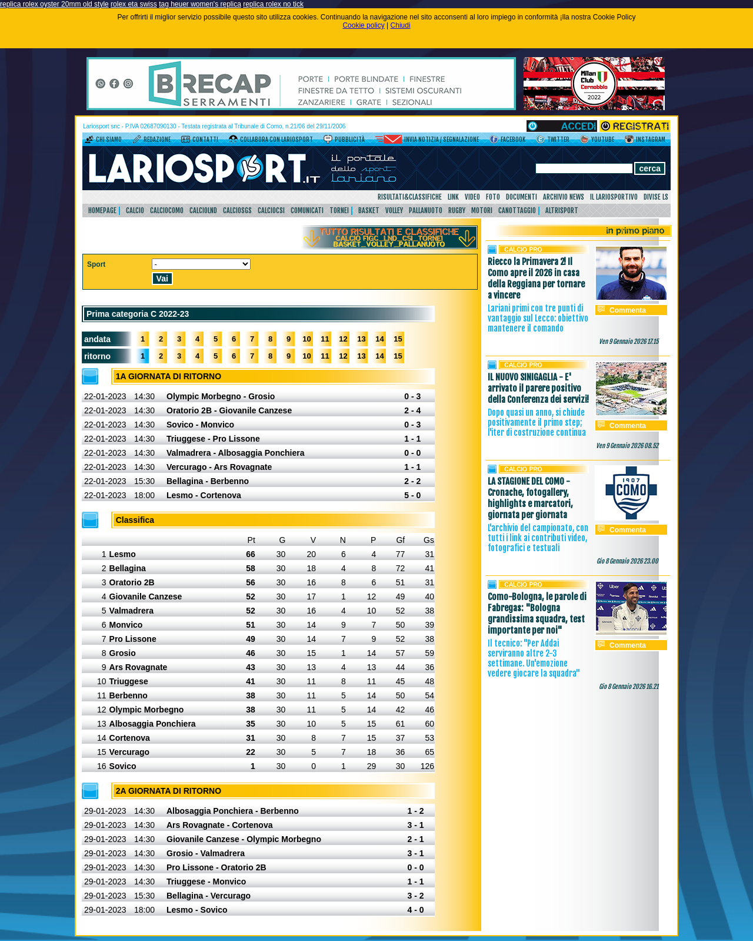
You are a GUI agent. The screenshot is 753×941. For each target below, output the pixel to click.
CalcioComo (167, 210)
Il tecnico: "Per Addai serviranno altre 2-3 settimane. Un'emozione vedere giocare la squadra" (534, 658)
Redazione (157, 139)
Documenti (521, 197)
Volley (394, 210)
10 (306, 338)
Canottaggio (517, 210)
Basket (368, 210)
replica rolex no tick (273, 4)
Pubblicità (350, 139)
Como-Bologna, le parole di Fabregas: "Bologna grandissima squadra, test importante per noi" (537, 613)
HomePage (102, 210)
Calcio (135, 210)
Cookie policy (363, 25)
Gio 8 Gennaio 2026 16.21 (628, 686)
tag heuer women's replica (200, 4)
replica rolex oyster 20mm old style (54, 4)
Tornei (339, 210)
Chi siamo (109, 139)
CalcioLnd (203, 210)
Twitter (558, 139)
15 (398, 338)
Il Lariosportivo (614, 197)
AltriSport (561, 210)
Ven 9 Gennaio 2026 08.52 (627, 446)
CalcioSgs (237, 210)
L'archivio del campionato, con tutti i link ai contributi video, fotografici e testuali (538, 538)
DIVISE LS (656, 197)
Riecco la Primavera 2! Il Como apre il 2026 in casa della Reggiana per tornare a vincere (536, 278)
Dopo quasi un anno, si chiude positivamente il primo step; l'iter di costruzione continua (537, 422)
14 (379, 338)
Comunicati (307, 210)
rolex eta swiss (134, 4)
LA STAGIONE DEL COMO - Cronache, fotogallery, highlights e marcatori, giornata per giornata (530, 498)
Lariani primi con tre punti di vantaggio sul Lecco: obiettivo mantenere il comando (538, 318)
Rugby (456, 210)
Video (472, 197)
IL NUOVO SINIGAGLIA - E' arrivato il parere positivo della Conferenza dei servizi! (538, 388)
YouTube (602, 139)
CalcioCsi (271, 210)
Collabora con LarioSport (276, 139)
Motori (481, 210)
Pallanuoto (425, 210)
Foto (493, 197)
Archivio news (563, 197)
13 (361, 338)
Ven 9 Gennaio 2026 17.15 (628, 341)
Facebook (513, 139)
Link (453, 197)
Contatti (205, 139)
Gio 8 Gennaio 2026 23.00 (627, 561)
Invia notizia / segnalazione (441, 139)
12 (343, 338)
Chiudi (401, 25)
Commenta (627, 310)
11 (325, 338)
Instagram (650, 139)
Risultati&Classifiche (410, 197)
